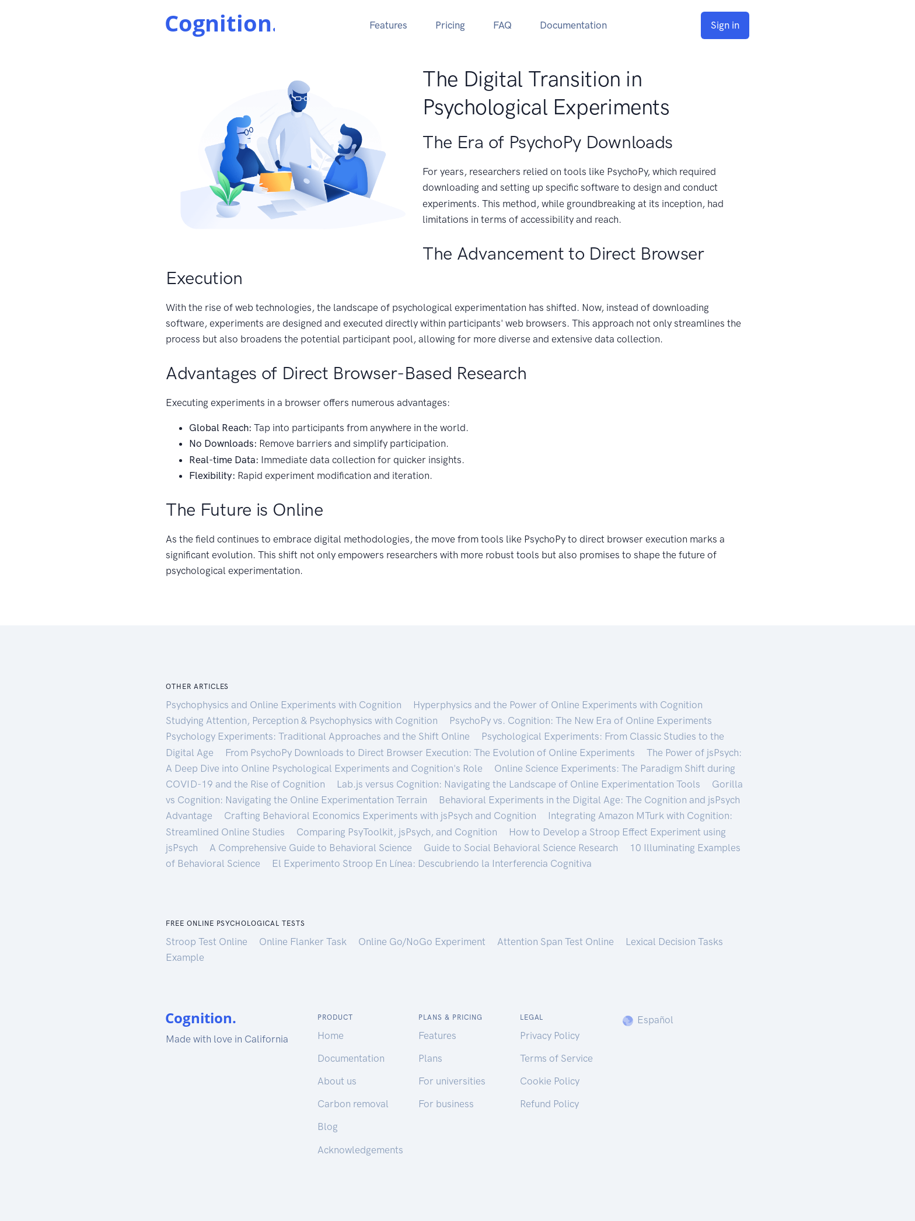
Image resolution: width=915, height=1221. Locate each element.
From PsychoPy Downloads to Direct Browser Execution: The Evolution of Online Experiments (431, 752)
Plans (430, 1058)
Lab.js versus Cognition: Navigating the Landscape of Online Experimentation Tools (520, 784)
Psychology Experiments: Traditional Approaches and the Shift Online (319, 736)
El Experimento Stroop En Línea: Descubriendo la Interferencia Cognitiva (432, 863)
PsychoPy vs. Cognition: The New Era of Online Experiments (580, 720)
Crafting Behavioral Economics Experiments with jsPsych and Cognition (381, 815)
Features (388, 25)
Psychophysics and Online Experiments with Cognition (285, 705)
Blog (327, 1126)
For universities (452, 1081)
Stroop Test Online (208, 941)
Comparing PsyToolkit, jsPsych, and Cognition (398, 832)
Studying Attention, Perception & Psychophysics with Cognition (303, 720)
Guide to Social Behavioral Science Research (522, 847)
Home (330, 1035)
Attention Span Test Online (556, 941)
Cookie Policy (549, 1081)
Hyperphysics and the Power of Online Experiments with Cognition (558, 705)
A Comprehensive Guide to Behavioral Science (311, 847)
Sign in (725, 25)
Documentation (573, 25)
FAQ (502, 25)
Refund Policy (549, 1104)
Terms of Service (556, 1058)
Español (647, 1020)
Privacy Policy (549, 1035)
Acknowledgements (360, 1150)
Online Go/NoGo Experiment (423, 941)
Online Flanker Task (304, 941)
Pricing (450, 25)
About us (337, 1081)
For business (446, 1104)
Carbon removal (353, 1104)
